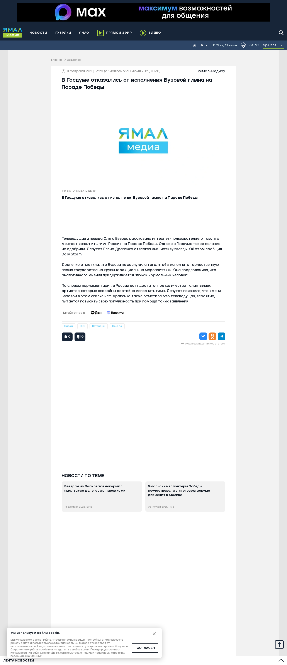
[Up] (279, 644)
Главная (57, 60)
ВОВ (82, 326)
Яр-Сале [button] (270, 45)
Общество (74, 60)
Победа (117, 326)
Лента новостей (18, 660)
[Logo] (12, 33)
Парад (68, 326)
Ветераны (98, 326)
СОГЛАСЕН (146, 648)
